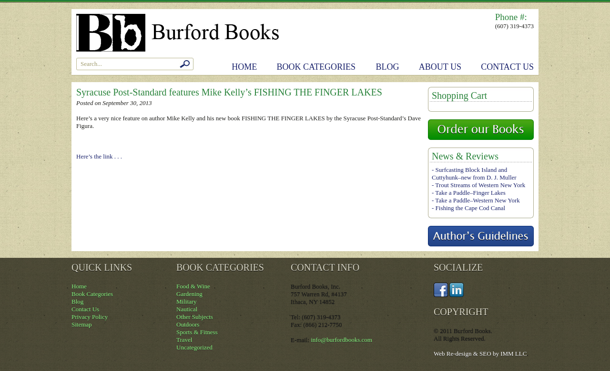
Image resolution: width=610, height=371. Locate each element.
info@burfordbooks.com (341, 339)
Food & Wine (193, 286)
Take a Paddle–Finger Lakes (470, 192)
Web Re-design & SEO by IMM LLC (480, 353)
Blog (387, 67)
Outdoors (187, 324)
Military (186, 301)
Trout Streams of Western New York (480, 185)
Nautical (186, 309)
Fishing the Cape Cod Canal (471, 208)
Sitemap (81, 324)
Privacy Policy (89, 316)
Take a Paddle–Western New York (477, 200)
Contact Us (507, 67)
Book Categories (316, 67)
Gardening (189, 293)
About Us (440, 67)
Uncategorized (194, 347)
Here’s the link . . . (99, 156)
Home (244, 67)
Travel (184, 339)
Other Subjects (194, 316)
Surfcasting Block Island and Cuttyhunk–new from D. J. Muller (474, 173)
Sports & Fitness (197, 332)
